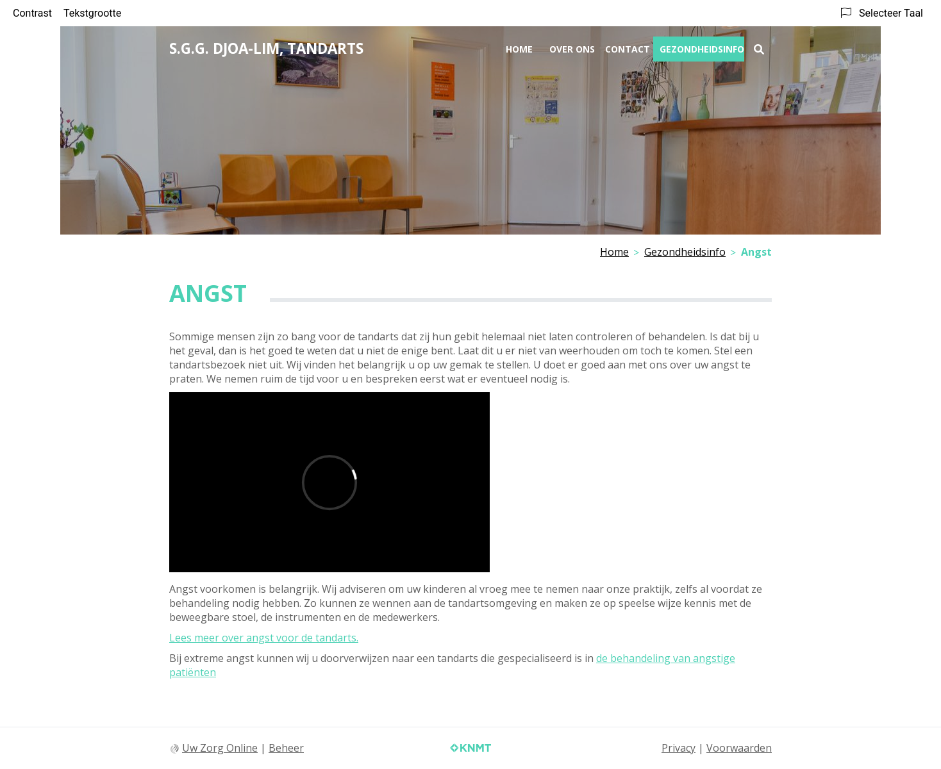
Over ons (572, 49)
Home (519, 49)
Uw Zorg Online (220, 748)
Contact (627, 49)
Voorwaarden (739, 748)
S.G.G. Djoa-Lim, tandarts (266, 48)
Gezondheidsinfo (702, 49)
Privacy (678, 748)
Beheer (286, 748)
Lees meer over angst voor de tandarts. (263, 638)
